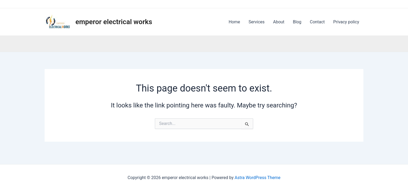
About (278, 21)
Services (257, 21)
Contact (317, 21)
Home (234, 21)
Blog (297, 21)
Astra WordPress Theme (257, 177)
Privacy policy (346, 21)
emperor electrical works (113, 22)
